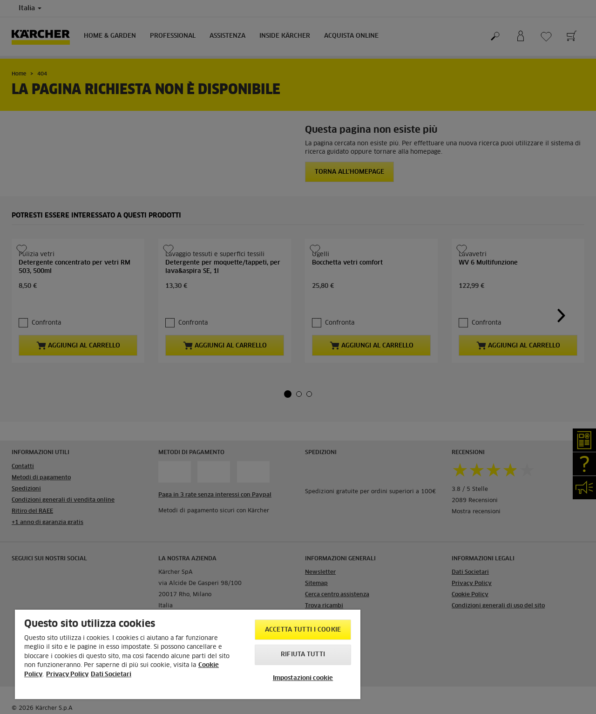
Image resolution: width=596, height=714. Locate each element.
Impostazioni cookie (303, 678)
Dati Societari (111, 675)
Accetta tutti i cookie (303, 630)
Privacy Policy (67, 675)
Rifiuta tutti (303, 655)
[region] (187, 654)
